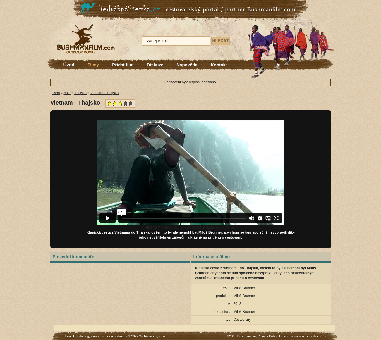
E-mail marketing (77, 336)
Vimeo (231, 227)
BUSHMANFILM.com (202, 227)
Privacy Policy (267, 336)
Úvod (69, 64)
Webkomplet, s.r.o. (152, 336)
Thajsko (80, 93)
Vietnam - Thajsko (104, 93)
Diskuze (155, 64)
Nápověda (187, 64)
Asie (67, 93)
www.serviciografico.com (308, 336)
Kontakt (219, 64)
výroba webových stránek (109, 336)
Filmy (93, 64)
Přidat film (122, 64)
